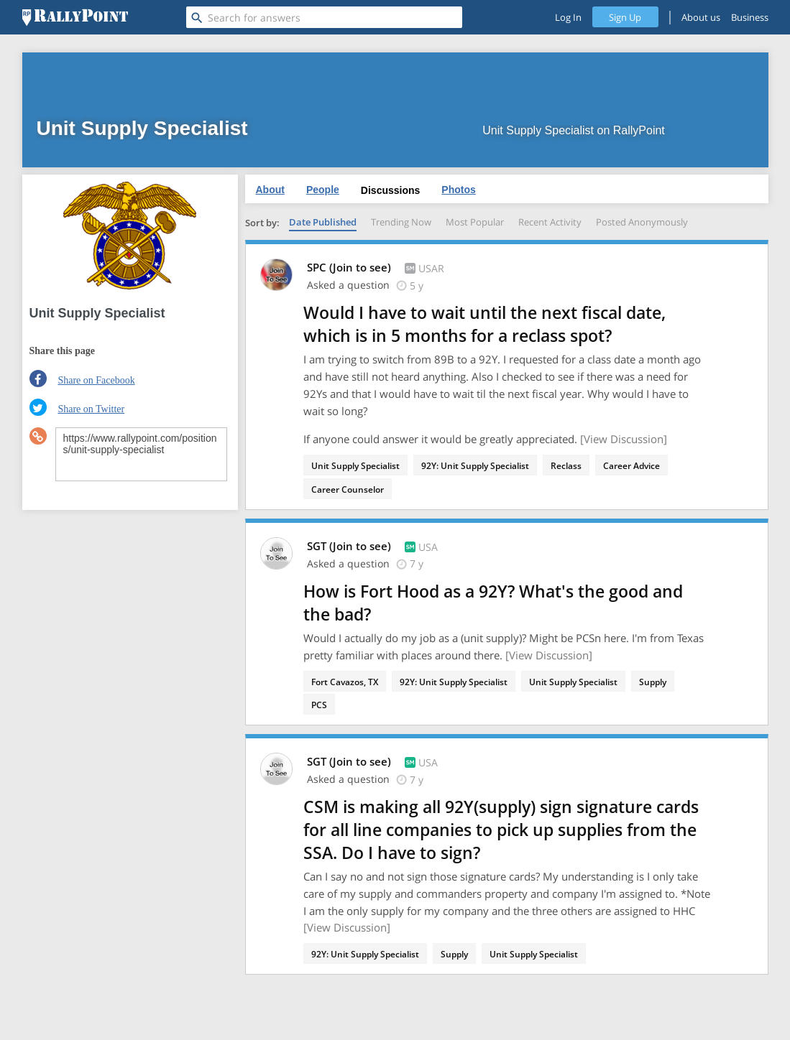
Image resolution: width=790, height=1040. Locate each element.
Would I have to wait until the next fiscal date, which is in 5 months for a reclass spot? (484, 324)
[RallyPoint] (75, 17)
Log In (568, 17)
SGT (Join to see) (350, 546)
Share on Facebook (96, 380)
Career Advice (631, 466)
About (270, 189)
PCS (319, 705)
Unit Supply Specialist (355, 466)
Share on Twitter (91, 409)
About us (700, 17)
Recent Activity (550, 221)
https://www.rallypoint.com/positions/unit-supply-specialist (141, 454)
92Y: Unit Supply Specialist (475, 466)
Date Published (323, 221)
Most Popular (475, 221)
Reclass (566, 466)
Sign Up (625, 17)
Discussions (390, 190)
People (322, 189)
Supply (652, 682)
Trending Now (401, 221)
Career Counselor (347, 489)
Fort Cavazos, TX (344, 682)
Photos (458, 189)
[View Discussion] (623, 439)
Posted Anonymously (642, 221)
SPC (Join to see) (350, 267)
